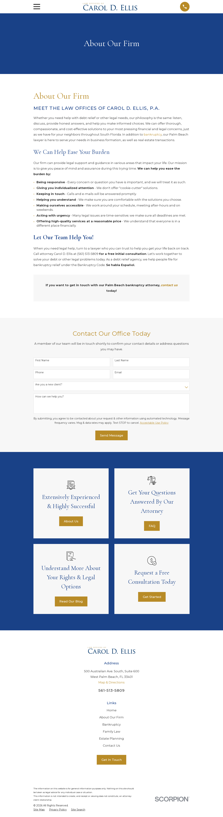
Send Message (111, 435)
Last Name (122, 360)
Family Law (111, 731)
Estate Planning (111, 738)
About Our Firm (111, 717)
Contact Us (111, 745)
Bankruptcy (111, 724)
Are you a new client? (48, 384)
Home (112, 710)
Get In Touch (111, 760)
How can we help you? (49, 396)
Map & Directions (111, 682)
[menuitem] (39, 810)
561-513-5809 (111, 690)
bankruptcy (153, 134)
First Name (42, 360)
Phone (39, 372)
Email (118, 372)
